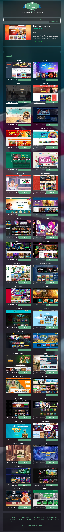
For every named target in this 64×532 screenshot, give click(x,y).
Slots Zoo (45, 421)
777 (18, 106)
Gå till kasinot (38, 41)
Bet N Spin (18, 398)
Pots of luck (18, 263)
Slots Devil (18, 286)
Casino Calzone (18, 173)
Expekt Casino (18, 376)
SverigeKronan (45, 263)
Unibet (45, 488)
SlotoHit (46, 151)
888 (46, 398)
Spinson (18, 218)
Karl (45, 331)
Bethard (46, 443)
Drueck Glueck (18, 196)
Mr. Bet (18, 61)
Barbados (45, 376)
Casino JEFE (46, 308)
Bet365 (18, 151)
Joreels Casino (18, 443)
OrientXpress (18, 488)
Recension (24, 80)
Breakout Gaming (45, 106)
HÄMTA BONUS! (12, 80)
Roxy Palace (46, 196)
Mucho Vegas (46, 128)
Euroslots (45, 353)
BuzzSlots (18, 308)
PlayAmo (18, 241)
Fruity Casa (46, 241)
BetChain (18, 466)
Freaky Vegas (45, 173)
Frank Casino (18, 331)
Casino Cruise (18, 353)
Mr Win (45, 286)
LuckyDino (18, 421)
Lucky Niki (45, 218)
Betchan (46, 466)
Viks (18, 83)
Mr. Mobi (46, 83)
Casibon (18, 128)
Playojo (46, 61)
